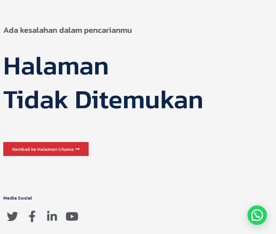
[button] (46, 149)
